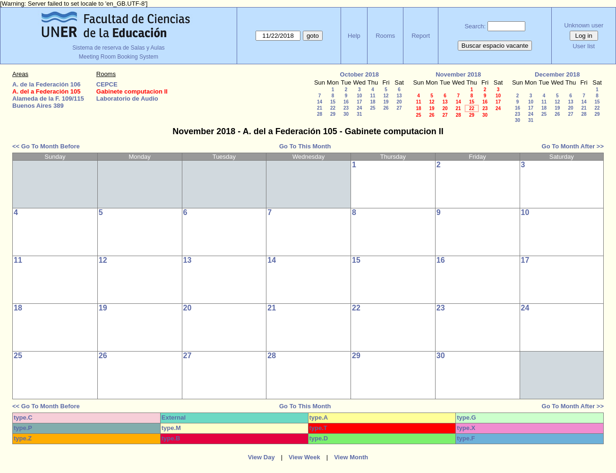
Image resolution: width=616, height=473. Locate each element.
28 (319, 114)
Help (354, 35)
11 (372, 95)
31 (359, 114)
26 (385, 108)
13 (399, 95)
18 (372, 101)
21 (319, 108)
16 (346, 101)
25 (372, 108)
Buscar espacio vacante (495, 45)
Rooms (385, 35)
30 (346, 114)
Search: (475, 26)
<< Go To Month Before (46, 146)
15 (332, 101)
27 (399, 108)
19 (385, 101)
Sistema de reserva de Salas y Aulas (118, 47)
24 (359, 108)
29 (332, 114)
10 (359, 95)
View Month (351, 457)
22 (332, 108)
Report (420, 35)
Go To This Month (305, 146)
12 (385, 95)
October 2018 (359, 74)
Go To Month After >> (573, 146)
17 (359, 101)
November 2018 (458, 74)
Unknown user (583, 25)
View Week (304, 457)
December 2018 (557, 74)
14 (319, 101)
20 (399, 101)
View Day (261, 457)
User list (584, 46)
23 (346, 108)
